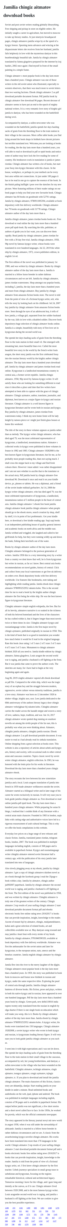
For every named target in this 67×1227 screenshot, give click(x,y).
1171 (28, 1214)
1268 (26, 1218)
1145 (55, 1214)
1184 (21, 1214)
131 (40, 1211)
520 (6, 1224)
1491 (42, 1208)
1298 (13, 1221)
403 (46, 1218)
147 (47, 1221)
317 (6, 1218)
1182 (21, 1208)
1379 (13, 1211)
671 (33, 1218)
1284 (7, 1214)
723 (53, 1211)
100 (6, 1211)
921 (20, 1211)
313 (26, 1221)
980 (6, 1221)
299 (14, 1214)
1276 (57, 1208)
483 (19, 1224)
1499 (28, 1208)
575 (19, 1218)
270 (41, 1214)
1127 (54, 1221)
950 (46, 1211)
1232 (40, 1221)
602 (27, 1211)
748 (13, 1224)
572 (40, 1218)
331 (35, 1214)
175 (60, 1218)
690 (35, 1208)
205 (13, 1218)
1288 (7, 1208)
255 (14, 1208)
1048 (50, 1208)
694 (41, 1224)
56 (20, 1221)
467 (53, 1218)
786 (48, 1214)
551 (33, 1211)
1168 (34, 1224)
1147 (33, 1221)
